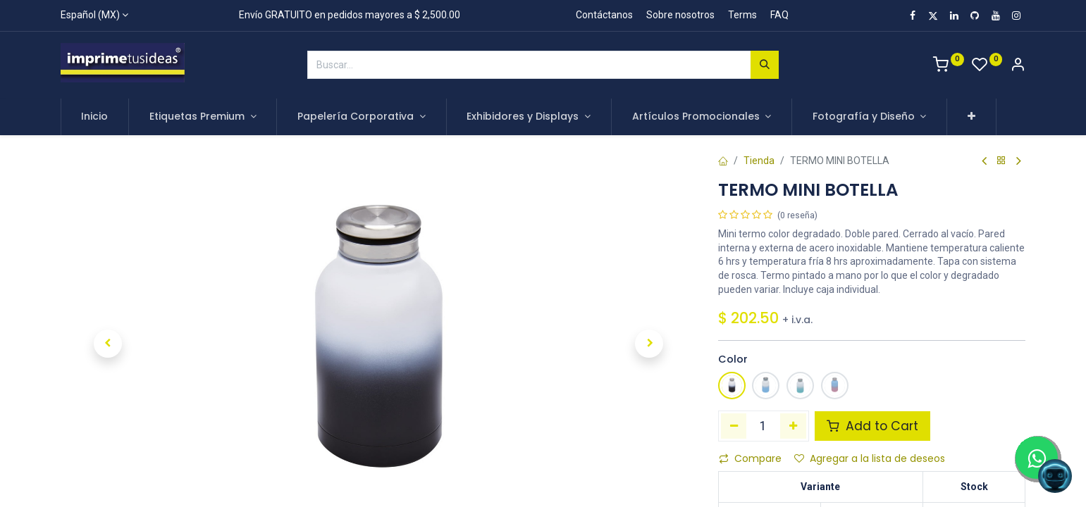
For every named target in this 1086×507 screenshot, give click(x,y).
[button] (971, 117)
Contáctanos (604, 14)
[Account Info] (1017, 66)
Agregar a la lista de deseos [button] (869, 458)
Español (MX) (90, 14)
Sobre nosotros (680, 14)
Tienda (759, 160)
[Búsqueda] (765, 65)
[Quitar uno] (734, 426)
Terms (742, 14)
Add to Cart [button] (872, 426)
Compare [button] (750, 458)
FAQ (779, 14)
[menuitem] (95, 117)
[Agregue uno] (793, 426)
